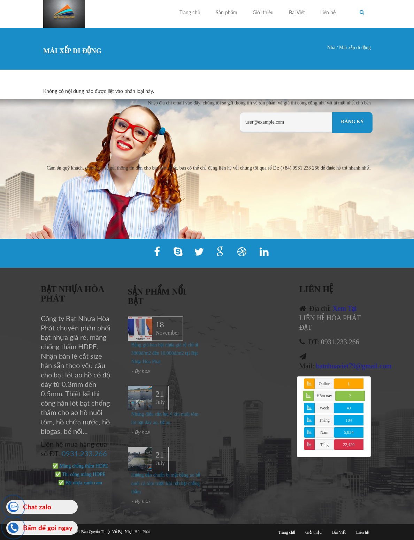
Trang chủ (189, 12)
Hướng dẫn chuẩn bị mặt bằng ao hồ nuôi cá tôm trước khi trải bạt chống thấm (165, 487)
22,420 (348, 444)
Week (324, 408)
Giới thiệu (263, 12)
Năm (324, 432)
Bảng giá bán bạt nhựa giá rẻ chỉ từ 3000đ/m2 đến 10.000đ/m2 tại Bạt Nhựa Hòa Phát (164, 356)
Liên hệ (328, 12)
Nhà (331, 47)
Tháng (324, 420)
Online (324, 383)
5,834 (348, 432)
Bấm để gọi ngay (47, 528)
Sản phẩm (226, 12)
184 (349, 420)
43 (349, 408)
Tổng (324, 444)
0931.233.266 (81, 453)
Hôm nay (324, 395)
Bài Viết (297, 12)
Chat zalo (37, 507)
